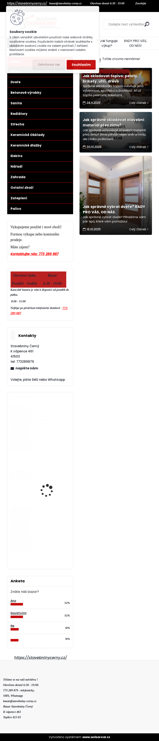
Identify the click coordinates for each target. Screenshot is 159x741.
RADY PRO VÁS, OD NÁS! (135, 43)
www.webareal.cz (96, 737)
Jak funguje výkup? (107, 43)
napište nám (27, 368)
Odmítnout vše (49, 65)
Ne (12, 626)
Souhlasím (81, 64)
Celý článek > (139, 103)
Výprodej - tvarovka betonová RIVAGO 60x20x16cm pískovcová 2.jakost (52, 418)
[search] (147, 24)
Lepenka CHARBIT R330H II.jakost (52, 515)
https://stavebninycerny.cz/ (40, 657)
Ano (13, 601)
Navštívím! (18, 613)
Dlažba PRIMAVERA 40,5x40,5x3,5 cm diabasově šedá (47, 481)
